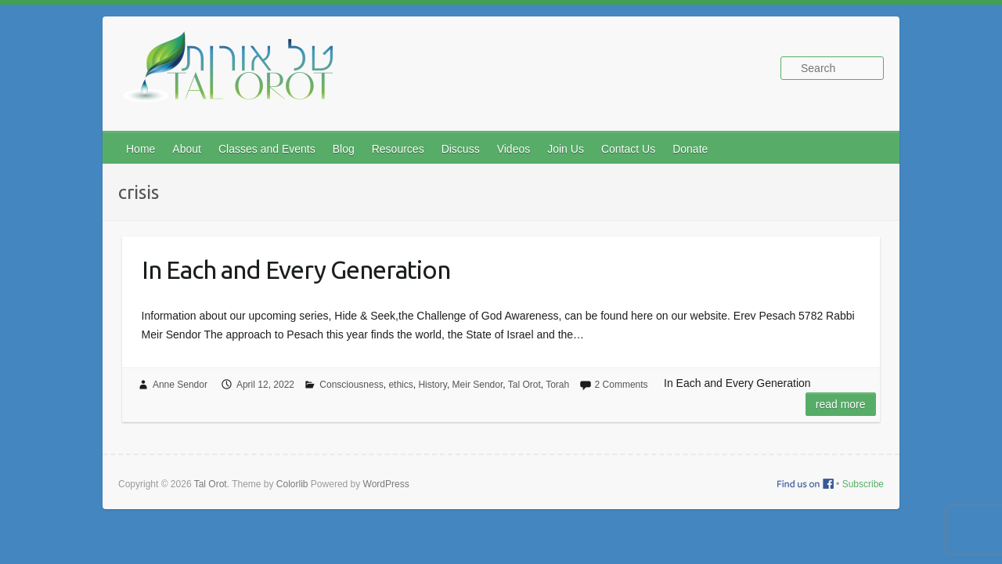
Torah (557, 384)
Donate (690, 149)
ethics (400, 384)
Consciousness (351, 384)
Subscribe (863, 484)
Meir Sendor (477, 384)
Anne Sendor (180, 384)
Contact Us (628, 149)
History (432, 384)
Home (140, 149)
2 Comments (621, 384)
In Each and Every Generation (296, 269)
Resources (398, 149)
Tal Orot (524, 384)
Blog (344, 149)
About (186, 149)
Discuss (461, 149)
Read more (841, 404)
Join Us (565, 149)
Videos (514, 149)
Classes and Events (266, 149)
